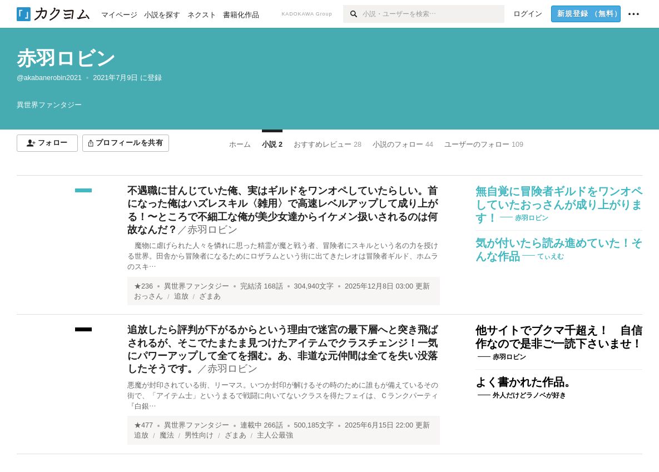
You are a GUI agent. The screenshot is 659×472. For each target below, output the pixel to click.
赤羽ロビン (66, 58)
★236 (143, 286)
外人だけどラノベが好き (529, 395)
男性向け (199, 435)
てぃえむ (550, 256)
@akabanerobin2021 (49, 78)
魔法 (167, 435)
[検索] (353, 14)
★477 (143, 425)
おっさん (148, 296)
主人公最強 (275, 435)
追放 (181, 296)
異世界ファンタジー (196, 286)
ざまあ (210, 296)
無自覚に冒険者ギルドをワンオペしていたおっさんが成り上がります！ (558, 204)
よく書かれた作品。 (525, 382)
